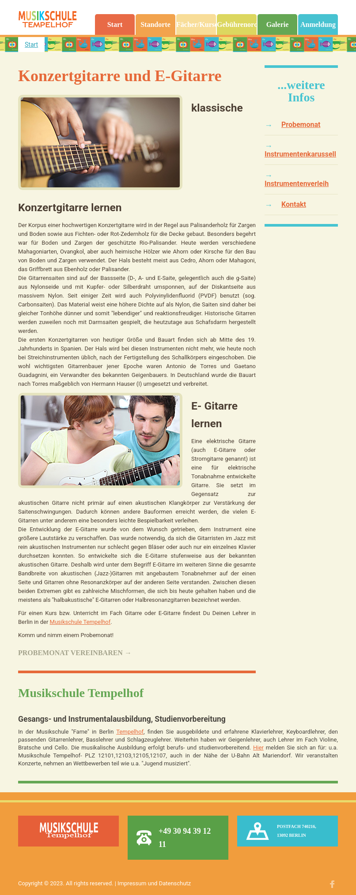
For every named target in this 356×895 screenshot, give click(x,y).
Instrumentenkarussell (300, 154)
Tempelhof (130, 731)
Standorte (155, 24)
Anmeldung (318, 24)
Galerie (277, 24)
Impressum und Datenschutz (154, 883)
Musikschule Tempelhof (80, 622)
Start (115, 24)
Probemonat (300, 124)
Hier (258, 747)
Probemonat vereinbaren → (75, 652)
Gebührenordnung (237, 24)
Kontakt (293, 204)
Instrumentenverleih (297, 183)
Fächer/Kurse (196, 24)
